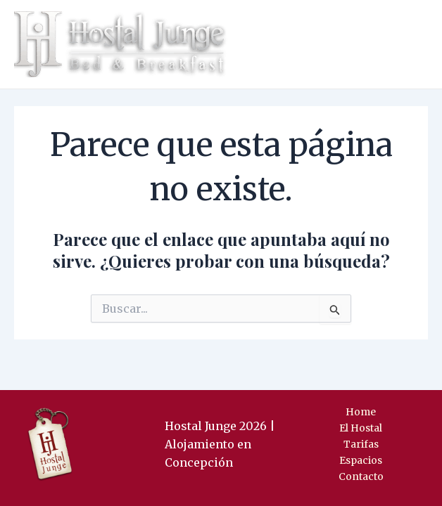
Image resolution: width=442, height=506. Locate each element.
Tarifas (361, 444)
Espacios (360, 460)
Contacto (361, 476)
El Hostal (360, 428)
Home (361, 412)
